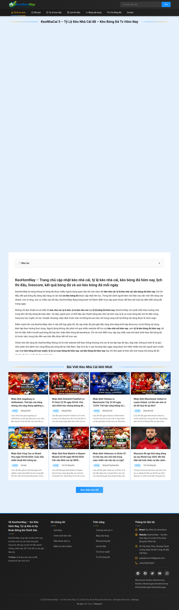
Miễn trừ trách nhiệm (63, 546)
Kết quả (36, 12)
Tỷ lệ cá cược (18, 12)
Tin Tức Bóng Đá (114, 12)
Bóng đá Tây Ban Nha (111, 465)
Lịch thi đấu (73, 12)
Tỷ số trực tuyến (103, 552)
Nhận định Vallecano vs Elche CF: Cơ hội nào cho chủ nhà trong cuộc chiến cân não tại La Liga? (109, 457)
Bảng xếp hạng (93, 12)
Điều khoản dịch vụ (62, 541)
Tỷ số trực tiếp (54, 12)
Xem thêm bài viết (89, 490)
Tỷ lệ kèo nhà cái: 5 (104, 530)
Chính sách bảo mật (62, 536)
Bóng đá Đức (26, 411)
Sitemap (135, 600)
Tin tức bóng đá (103, 557)
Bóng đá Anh (107, 411)
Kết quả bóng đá (103, 541)
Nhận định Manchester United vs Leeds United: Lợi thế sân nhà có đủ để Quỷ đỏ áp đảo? (150, 402)
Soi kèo (130, 12)
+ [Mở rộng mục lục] (159, 263)
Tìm (166, 4)
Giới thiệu (58, 530)
